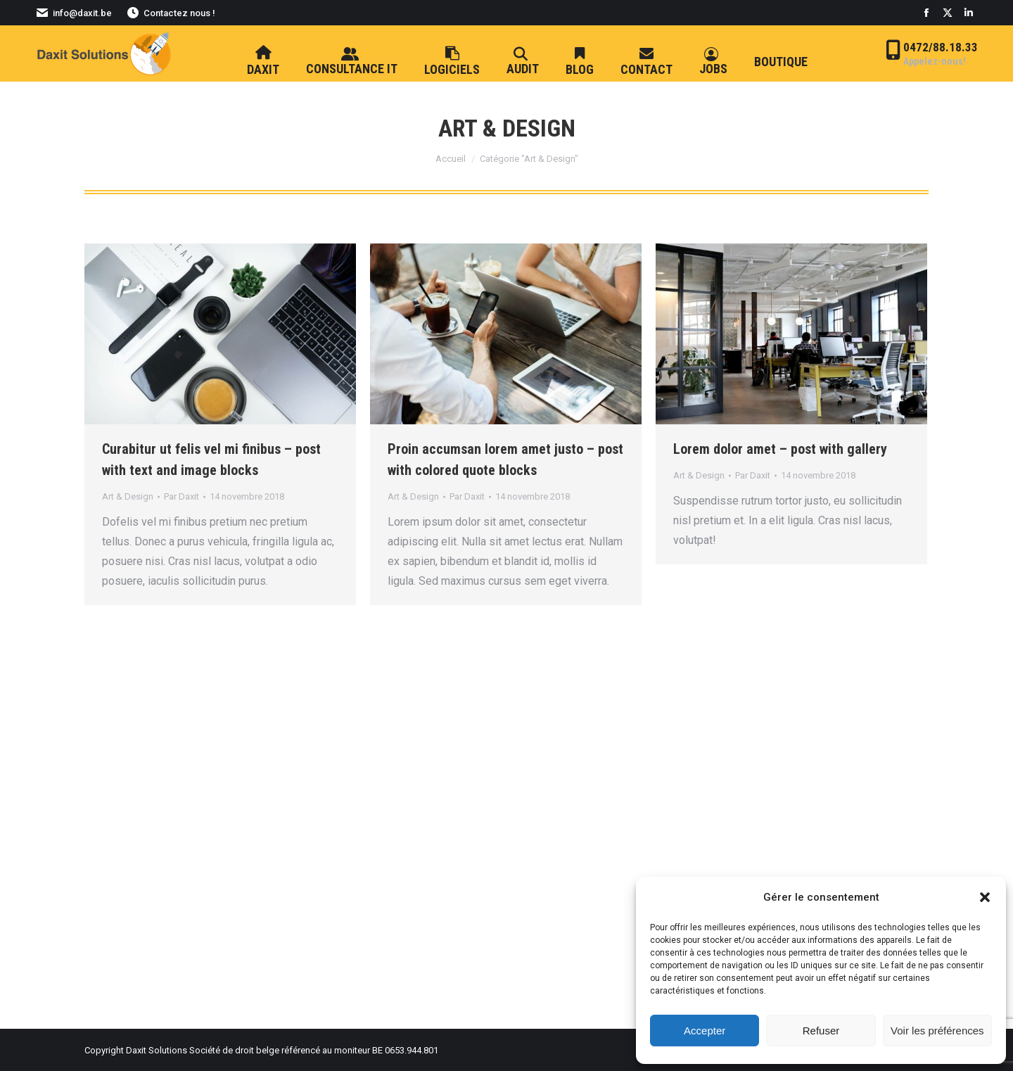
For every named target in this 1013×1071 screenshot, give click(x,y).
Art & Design (127, 496)
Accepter (704, 1031)
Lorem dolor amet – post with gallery (780, 449)
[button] (985, 897)
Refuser (821, 1031)
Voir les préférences (937, 1031)
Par (181, 496)
